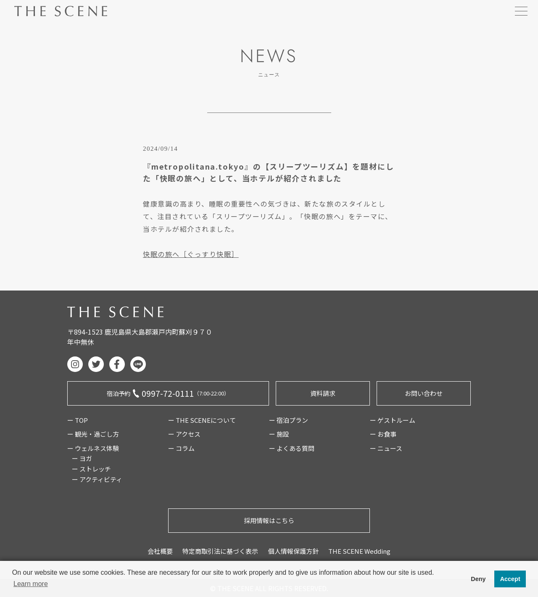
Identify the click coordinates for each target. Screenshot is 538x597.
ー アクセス (184, 433)
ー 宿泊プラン (288, 420)
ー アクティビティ (97, 479)
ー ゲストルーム (392, 420)
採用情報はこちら (269, 520)
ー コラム (181, 448)
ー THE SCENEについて (202, 420)
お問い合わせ (424, 393)
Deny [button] (478, 579)
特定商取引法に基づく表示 (220, 551)
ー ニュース (386, 448)
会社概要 (160, 551)
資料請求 (322, 393)
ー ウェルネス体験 (93, 448)
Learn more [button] (30, 583)
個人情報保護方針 (293, 551)
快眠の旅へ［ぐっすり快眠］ (191, 254)
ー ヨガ (82, 458)
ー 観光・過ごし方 (93, 433)
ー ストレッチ (91, 468)
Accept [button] (510, 579)
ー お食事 (383, 433)
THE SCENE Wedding (359, 551)
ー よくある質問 (291, 448)
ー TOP (77, 420)
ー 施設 (279, 433)
